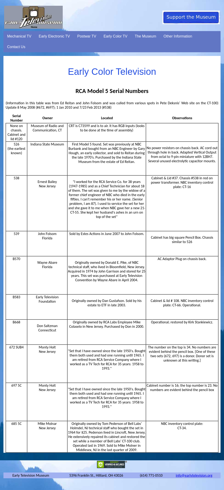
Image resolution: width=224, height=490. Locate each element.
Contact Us (16, 47)
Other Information (178, 36)
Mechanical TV (19, 36)
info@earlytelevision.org (194, 475)
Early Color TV (116, 36)
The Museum (145, 36)
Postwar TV (86, 36)
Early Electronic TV (54, 36)
